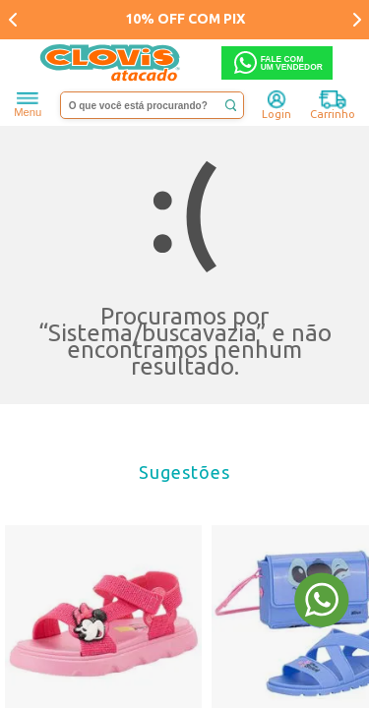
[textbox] (152, 105)
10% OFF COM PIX (185, 19)
